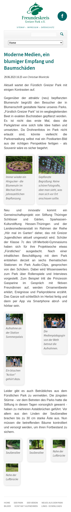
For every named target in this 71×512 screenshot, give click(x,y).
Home (7, 502)
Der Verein (32, 502)
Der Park (18, 502)
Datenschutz (47, 27)
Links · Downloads (51, 506)
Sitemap (21, 27)
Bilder (7, 506)
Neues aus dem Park (52, 502)
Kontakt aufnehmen (26, 506)
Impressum (33, 27)
